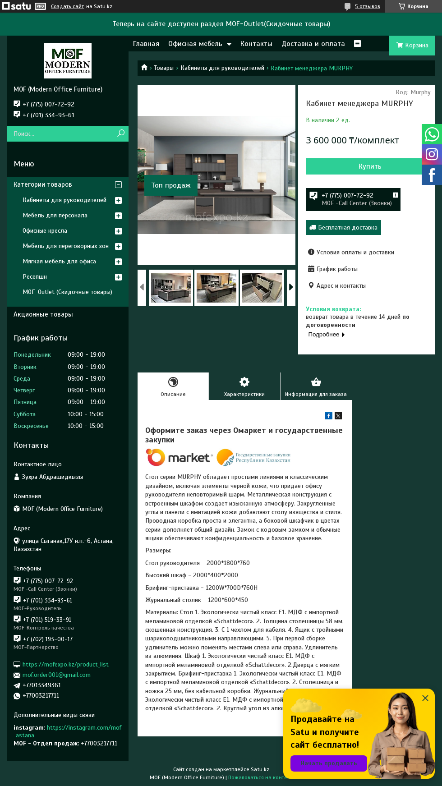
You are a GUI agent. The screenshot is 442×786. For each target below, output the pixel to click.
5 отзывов (367, 6)
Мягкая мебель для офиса (59, 261)
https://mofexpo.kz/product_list (66, 664)
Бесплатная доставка (348, 227)
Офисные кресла (45, 230)
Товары (164, 68)
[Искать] (121, 134)
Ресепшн (35, 276)
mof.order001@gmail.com (57, 675)
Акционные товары (43, 314)
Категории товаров (43, 184)
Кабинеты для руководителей (222, 68)
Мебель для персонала (55, 215)
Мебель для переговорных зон (66, 246)
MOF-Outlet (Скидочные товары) (67, 292)
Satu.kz (260, 769)
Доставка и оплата (313, 43)
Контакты (256, 43)
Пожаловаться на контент (260, 777)
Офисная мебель (195, 43)
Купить (370, 166)
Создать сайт (67, 6)
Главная (146, 43)
